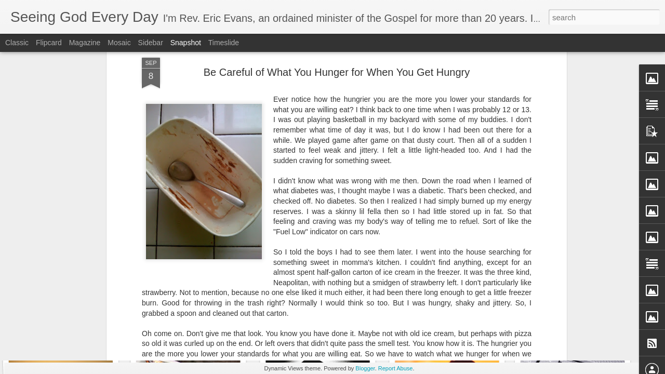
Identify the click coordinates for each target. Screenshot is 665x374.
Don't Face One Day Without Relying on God (355, 322)
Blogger (365, 368)
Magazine (85, 42)
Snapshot (185, 42)
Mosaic (119, 42)
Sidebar (150, 42)
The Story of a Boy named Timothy (217, 325)
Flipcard (49, 42)
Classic (17, 42)
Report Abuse (395, 368)
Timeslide (223, 42)
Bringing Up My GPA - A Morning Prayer (476, 319)
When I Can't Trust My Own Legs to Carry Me (103, 319)
